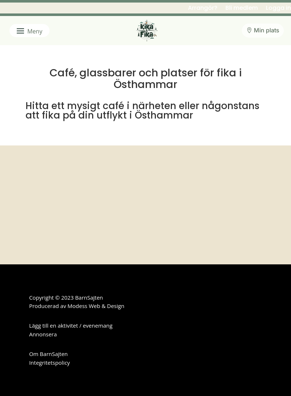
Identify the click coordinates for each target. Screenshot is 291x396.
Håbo (120, 163)
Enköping (49, 163)
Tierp (44, 180)
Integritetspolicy (49, 362)
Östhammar (203, 180)
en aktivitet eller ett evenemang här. (101, 229)
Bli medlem (241, 8)
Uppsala (123, 180)
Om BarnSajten (48, 353)
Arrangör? (202, 8)
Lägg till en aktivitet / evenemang (71, 325)
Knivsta (197, 163)
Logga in (278, 8)
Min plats (266, 30)
